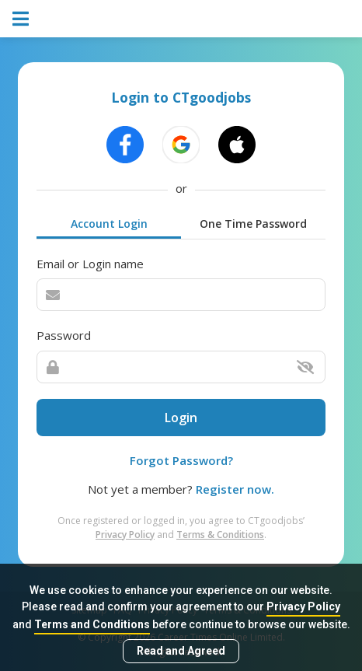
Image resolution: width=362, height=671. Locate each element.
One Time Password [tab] (253, 223)
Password (64, 335)
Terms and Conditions (92, 624)
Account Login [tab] (109, 223)
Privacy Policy (303, 606)
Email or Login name (90, 263)
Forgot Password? (181, 460)
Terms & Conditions (220, 534)
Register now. (235, 489)
